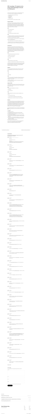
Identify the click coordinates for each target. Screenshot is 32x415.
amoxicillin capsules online (19, 199)
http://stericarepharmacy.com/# (12, 210)
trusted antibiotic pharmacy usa (14, 262)
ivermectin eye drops (18, 353)
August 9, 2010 (29, 397)
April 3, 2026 (10, 144)
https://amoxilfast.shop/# (12, 319)
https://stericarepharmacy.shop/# (12, 244)
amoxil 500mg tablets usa (18, 160)
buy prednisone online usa (16, 270)
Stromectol (14, 274)
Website (8, 381)
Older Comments (9, 364)
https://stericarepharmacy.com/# (12, 266)
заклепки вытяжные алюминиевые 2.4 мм (17, 333)
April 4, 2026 (10, 178)
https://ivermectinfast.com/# (12, 357)
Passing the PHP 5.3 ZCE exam (5, 395)
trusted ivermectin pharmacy (19, 165)
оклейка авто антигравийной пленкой (18, 185)
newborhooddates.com (11, 145)
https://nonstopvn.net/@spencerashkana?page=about (13, 137)
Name (8, 376)
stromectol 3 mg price (17, 344)
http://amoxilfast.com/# (11, 190)
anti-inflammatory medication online (19, 252)
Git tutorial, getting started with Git (5, 400)
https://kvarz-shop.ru (15, 204)
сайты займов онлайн (15, 174)
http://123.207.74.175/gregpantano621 (13, 149)
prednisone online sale (18, 235)
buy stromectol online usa (17, 180)
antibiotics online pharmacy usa (19, 323)
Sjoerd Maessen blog (5, 406)
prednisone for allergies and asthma (20, 225)
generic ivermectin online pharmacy (19, 296)
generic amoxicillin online (17, 339)
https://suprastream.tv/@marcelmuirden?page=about (15, 156)
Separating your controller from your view (6, 397)
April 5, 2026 (10, 331)
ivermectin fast (17, 257)
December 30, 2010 (29, 395)
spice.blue (10, 152)
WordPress (30, 413)
